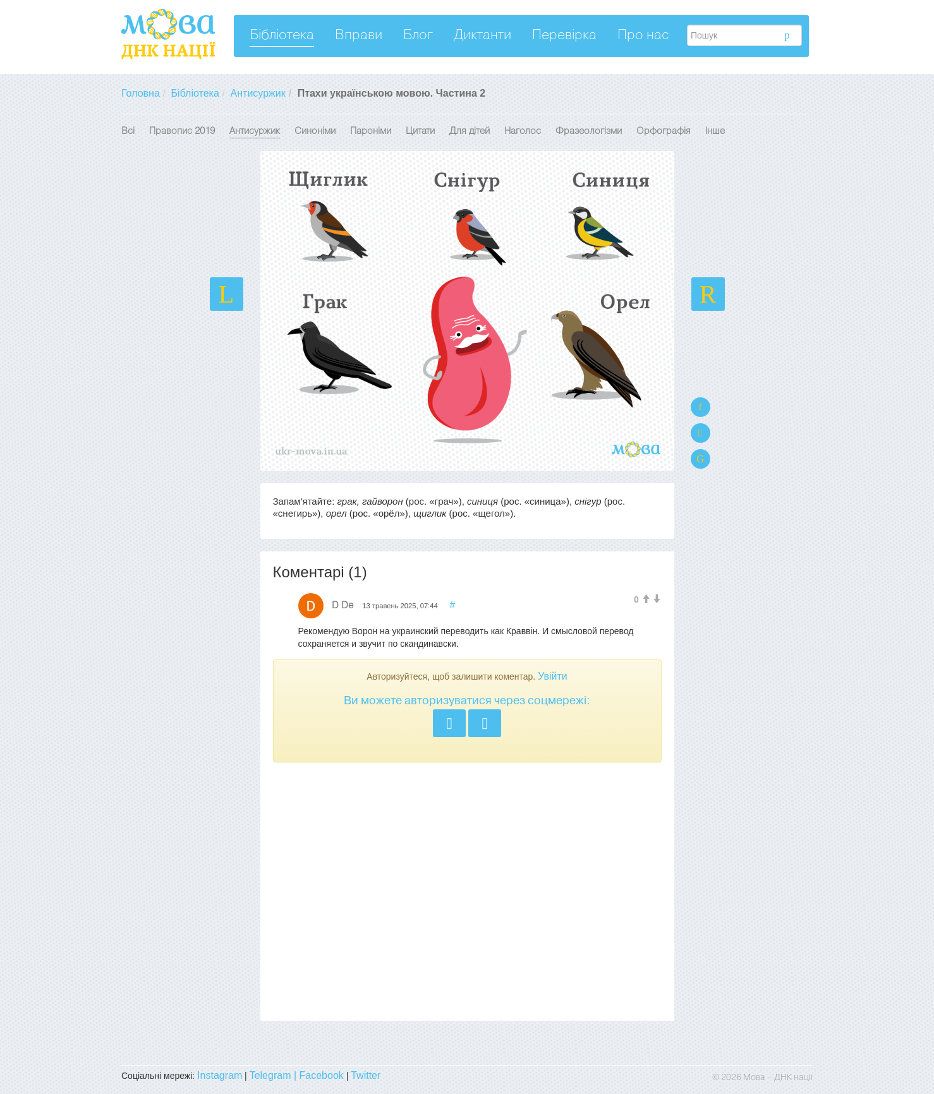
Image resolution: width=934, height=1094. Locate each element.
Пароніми (370, 131)
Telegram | (275, 1075)
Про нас (643, 36)
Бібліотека (282, 36)
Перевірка (564, 36)
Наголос (522, 131)
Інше (715, 131)
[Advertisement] (467, 891)
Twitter (365, 1075)
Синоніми (315, 131)
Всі (128, 131)
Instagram (219, 1075)
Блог (418, 36)
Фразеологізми (588, 131)
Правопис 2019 (182, 131)
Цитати (420, 131)
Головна (140, 93)
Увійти (552, 676)
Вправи (358, 36)
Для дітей (469, 131)
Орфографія (663, 131)
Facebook (322, 1075)
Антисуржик (258, 93)
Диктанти (482, 36)
